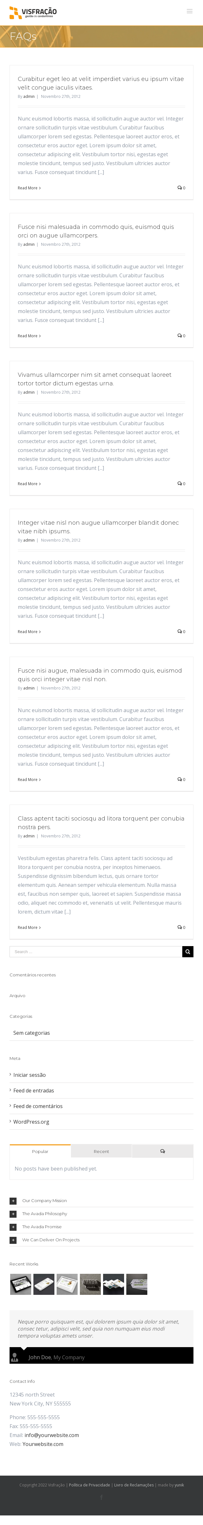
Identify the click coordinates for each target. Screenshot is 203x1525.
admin (29, 96)
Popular (40, 1151)
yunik (179, 1485)
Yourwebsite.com (43, 1444)
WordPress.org (31, 1121)
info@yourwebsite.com (51, 1435)
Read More (28, 188)
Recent (101, 1151)
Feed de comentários (38, 1106)
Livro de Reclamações (134, 1485)
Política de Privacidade (89, 1485)
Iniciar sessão (29, 1074)
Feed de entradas (33, 1090)
